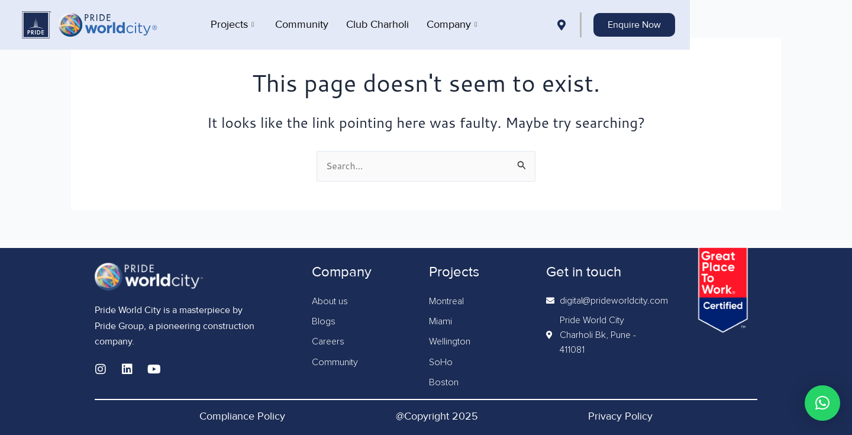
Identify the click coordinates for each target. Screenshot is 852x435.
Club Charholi (458, 23)
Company (532, 23)
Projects (312, 23)
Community (382, 23)
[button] (822, 403)
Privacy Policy (620, 416)
